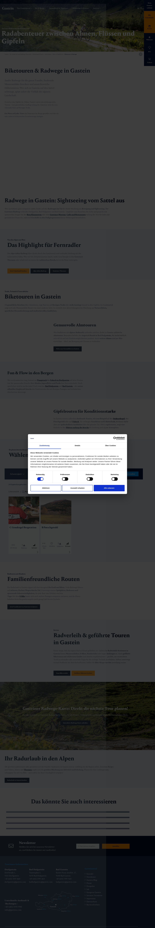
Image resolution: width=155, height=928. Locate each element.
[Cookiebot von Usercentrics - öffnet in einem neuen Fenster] (115, 438)
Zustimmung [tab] (45, 446)
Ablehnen (46, 488)
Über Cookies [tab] (110, 446)
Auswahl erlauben (77, 488)
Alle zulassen (109, 488)
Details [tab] (77, 446)
